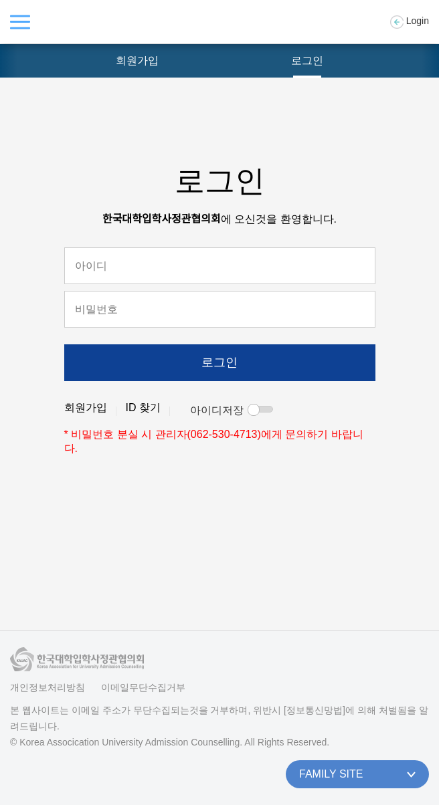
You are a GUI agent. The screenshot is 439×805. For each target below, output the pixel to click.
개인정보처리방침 (47, 687)
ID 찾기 (143, 407)
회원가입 (137, 60)
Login (409, 22)
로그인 (307, 60)
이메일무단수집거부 (143, 687)
